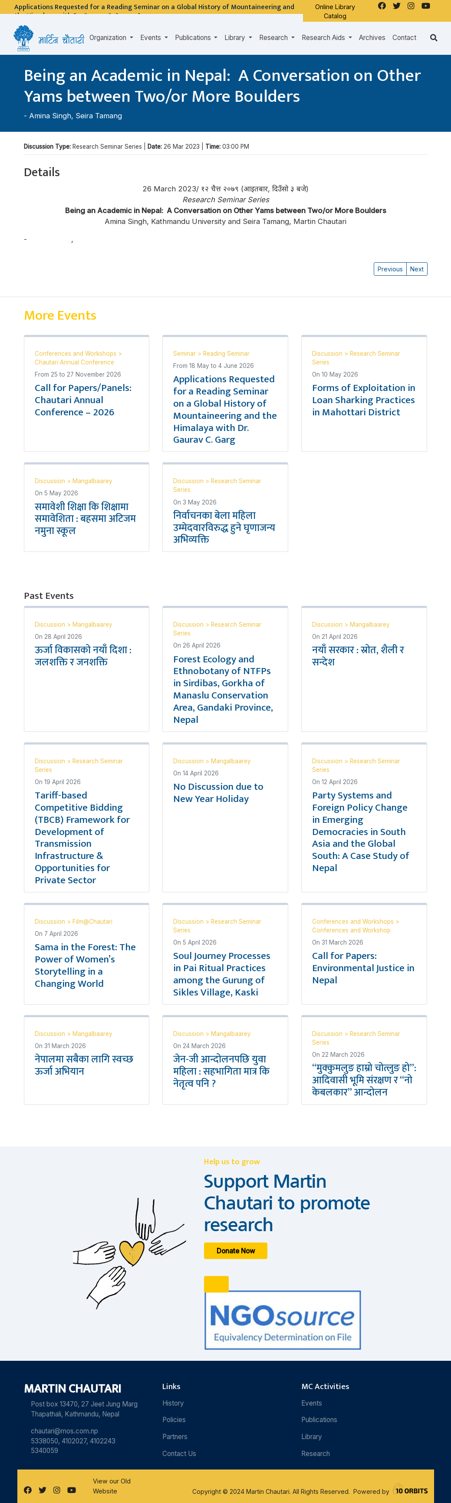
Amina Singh (50, 115)
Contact (404, 37)
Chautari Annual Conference (74, 362)
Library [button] (235, 37)
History (173, 1403)
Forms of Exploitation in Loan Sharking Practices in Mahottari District (363, 400)
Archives (372, 37)
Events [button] (151, 37)
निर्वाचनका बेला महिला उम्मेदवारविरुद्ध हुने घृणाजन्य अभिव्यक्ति (224, 528)
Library (311, 1437)
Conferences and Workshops (76, 353)
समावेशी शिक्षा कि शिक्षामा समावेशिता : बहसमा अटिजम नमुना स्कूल (85, 519)
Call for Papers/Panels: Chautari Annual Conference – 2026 (83, 400)
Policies (174, 1420)
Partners (175, 1437)
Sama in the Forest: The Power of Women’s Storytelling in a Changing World (85, 965)
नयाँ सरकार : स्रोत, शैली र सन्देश (358, 656)
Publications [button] (194, 37)
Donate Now (236, 1250)
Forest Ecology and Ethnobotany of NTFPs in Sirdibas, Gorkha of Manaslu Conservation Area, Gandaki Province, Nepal (223, 689)
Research (315, 1454)
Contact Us (179, 1454)
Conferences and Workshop (351, 930)
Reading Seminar (226, 353)
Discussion (328, 353)
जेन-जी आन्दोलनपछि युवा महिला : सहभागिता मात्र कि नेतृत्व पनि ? (221, 1071)
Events (311, 1403)
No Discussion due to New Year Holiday (218, 792)
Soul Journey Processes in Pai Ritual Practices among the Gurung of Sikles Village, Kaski (221, 974)
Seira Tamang (99, 115)
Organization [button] (108, 37)
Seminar (185, 353)
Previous (390, 269)
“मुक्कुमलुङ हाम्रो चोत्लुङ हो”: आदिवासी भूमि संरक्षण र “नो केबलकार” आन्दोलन (364, 1080)
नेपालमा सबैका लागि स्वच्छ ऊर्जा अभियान (84, 1065)
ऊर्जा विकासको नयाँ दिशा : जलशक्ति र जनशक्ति (83, 656)
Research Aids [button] (324, 37)
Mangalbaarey (92, 481)
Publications (319, 1420)
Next (417, 269)
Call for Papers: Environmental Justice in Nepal (363, 968)
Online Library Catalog (335, 11)
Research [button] (274, 37)
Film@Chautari (92, 921)
